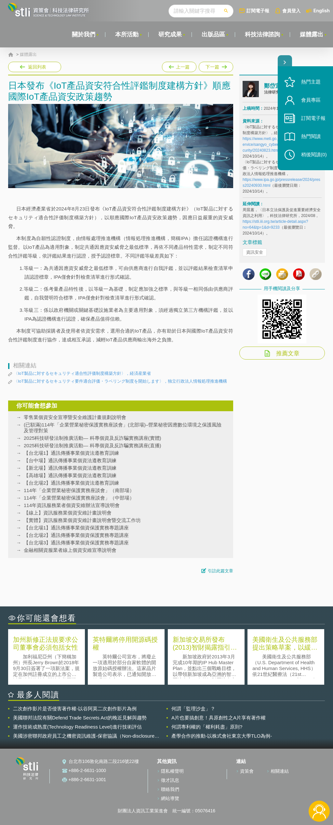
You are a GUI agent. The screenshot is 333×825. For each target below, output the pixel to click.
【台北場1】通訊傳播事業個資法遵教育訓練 (71, 453)
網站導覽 (170, 798)
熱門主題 (311, 82)
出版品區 (213, 34)
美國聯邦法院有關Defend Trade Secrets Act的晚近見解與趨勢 (80, 717)
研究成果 (170, 34)
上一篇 (179, 66)
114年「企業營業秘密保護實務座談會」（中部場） (79, 498)
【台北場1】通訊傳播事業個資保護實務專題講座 (76, 527)
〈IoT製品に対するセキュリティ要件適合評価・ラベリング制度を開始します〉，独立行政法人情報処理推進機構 (120, 381)
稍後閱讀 (313, 155)
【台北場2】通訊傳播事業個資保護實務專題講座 (76, 535)
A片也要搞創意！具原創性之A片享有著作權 (218, 717)
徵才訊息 (170, 780)
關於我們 (83, 34)
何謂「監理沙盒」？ (193, 708)
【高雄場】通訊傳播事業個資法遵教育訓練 (70, 475)
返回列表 (37, 67)
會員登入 (291, 10)
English (321, 10)
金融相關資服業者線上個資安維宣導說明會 (70, 550)
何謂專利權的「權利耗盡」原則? (206, 727)
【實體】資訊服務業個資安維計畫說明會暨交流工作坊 (82, 520)
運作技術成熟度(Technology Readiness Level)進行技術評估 (77, 727)
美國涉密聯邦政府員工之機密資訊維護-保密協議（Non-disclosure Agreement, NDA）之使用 (83, 736)
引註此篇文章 (220, 570)
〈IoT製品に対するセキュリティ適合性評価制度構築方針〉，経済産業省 (82, 373)
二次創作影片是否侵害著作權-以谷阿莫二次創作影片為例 (75, 708)
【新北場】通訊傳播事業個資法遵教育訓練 (70, 468)
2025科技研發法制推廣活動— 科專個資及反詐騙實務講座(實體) (92, 438)
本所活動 (127, 34)
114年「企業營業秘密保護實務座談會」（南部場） (79, 490)
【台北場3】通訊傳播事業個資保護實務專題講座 (76, 542)
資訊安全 (254, 252)
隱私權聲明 (172, 771)
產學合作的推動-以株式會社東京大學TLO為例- (221, 736)
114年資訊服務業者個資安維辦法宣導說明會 (72, 505)
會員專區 (311, 100)
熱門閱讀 (311, 136)
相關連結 (280, 771)
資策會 (247, 771)
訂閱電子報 (257, 10)
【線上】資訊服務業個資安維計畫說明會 (68, 512)
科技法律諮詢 (262, 34)
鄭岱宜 (272, 86)
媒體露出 (311, 34)
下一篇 (215, 66)
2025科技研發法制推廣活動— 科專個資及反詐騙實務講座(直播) (92, 445)
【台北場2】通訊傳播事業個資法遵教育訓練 (71, 483)
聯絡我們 (170, 789)
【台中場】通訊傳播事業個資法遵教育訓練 (70, 460)
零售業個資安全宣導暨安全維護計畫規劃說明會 (75, 417)
